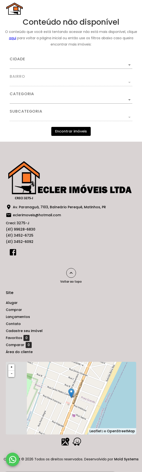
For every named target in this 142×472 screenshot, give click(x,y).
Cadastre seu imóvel (24, 330)
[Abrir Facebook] (13, 253)
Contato (13, 323)
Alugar (12, 302)
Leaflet (96, 431)
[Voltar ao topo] (71, 273)
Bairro (17, 76)
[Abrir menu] (128, 8)
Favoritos (18, 338)
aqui (12, 38)
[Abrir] (129, 65)
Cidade (17, 59)
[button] (71, 100)
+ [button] (11, 367)
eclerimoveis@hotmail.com (37, 215)
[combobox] (71, 63)
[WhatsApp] (12, 459)
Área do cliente (19, 351)
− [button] (12, 373)
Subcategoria (26, 111)
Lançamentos (18, 316)
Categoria (22, 94)
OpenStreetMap (121, 431)
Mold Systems (126, 459)
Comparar (19, 345)
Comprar (14, 309)
